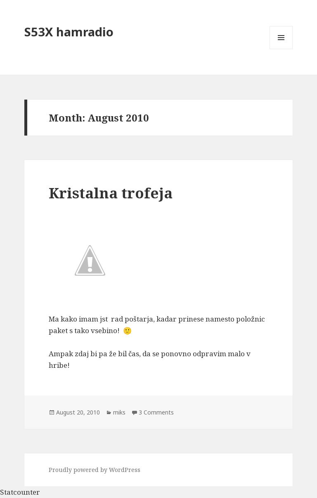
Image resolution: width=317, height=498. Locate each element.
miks (119, 412)
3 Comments (156, 412)
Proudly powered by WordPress (94, 470)
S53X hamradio (69, 32)
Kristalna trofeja (111, 193)
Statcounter (20, 492)
